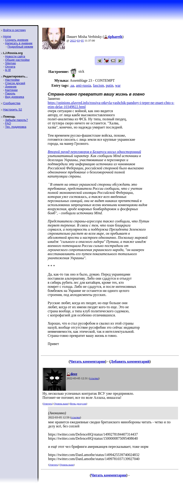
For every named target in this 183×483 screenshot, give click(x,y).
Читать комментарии (87, 361)
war (118, 85)
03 (78, 40)
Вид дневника (14, 97)
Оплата (10, 66)
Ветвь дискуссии (78, 403)
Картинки (11, 90)
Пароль (10, 93)
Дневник (10, 86)
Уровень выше (61, 403)
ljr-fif (8, 70)
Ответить (47, 403)
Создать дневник (16, 40)
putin (109, 85)
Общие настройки (17, 60)
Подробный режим (20, 46)
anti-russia (83, 85)
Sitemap (10, 63)
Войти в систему (14, 30)
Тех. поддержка (15, 126)
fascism (98, 85)
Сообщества (11, 103)
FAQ (8, 123)
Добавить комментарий (130, 361)
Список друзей (15, 83)
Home (7, 36)
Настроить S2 (12, 109)
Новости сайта (15, 56)
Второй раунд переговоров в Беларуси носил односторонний (94, 152)
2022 (73, 40)
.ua (72, 85)
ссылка (94, 378)
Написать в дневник (18, 43)
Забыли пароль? (16, 120)
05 (82, 40)
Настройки (12, 79)
